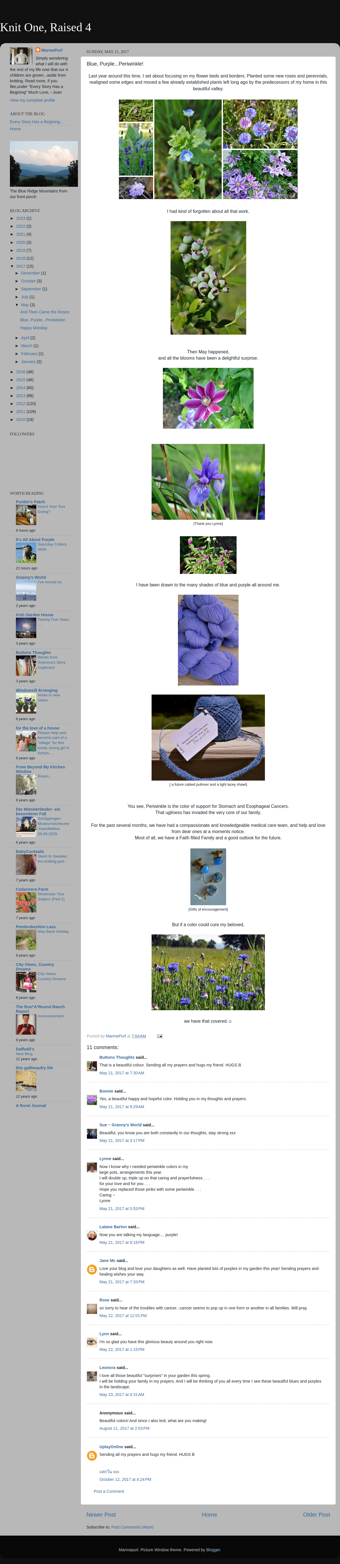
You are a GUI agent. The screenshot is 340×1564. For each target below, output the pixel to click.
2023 (21, 218)
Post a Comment (109, 1491)
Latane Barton (113, 1227)
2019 (21, 250)
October (29, 281)
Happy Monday (34, 328)
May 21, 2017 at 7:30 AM (121, 1073)
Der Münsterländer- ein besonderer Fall (38, 811)
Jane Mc (107, 1260)
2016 (21, 372)
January (29, 361)
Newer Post (101, 1514)
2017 (21, 266)
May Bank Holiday (53, 931)
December (31, 273)
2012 (21, 403)
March (27, 345)
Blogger (213, 1550)
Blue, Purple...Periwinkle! (42, 320)
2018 (21, 258)
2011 (21, 411)
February (30, 353)
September (31, 289)
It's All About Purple (35, 539)
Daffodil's (25, 1049)
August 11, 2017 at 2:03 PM (124, 1428)
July (25, 297)
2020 (21, 242)
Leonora (107, 1367)
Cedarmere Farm (32, 889)
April (26, 338)
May (25, 305)
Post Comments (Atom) (132, 1527)
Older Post (316, 1514)
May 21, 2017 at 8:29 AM (121, 1106)
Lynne (105, 1158)
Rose (104, 1300)
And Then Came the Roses (44, 312)
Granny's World (31, 577)
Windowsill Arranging (37, 690)
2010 (21, 419)
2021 (21, 234)
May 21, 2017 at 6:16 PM (121, 1242)
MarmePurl (51, 50)
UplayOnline (111, 1447)
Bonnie (106, 1091)
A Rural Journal (31, 1105)
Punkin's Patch (30, 502)
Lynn (104, 1334)
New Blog (24, 1054)
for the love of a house (38, 728)
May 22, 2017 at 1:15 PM (121, 1349)
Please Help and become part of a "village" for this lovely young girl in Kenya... (53, 743)
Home (209, 1514)
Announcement (51, 1016)
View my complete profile (32, 100)
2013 (21, 395)
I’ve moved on (50, 582)
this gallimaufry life (34, 1068)
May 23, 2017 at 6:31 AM (121, 1394)
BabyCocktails (30, 851)
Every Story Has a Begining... (36, 121)
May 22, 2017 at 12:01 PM (123, 1315)
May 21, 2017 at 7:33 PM (121, 1282)
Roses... (45, 776)
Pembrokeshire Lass (36, 926)
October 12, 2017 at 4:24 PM (125, 1479)
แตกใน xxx (109, 1471)
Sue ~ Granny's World (120, 1125)
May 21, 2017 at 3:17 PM (121, 1140)
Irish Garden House (35, 615)
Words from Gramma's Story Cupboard (51, 662)
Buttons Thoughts (117, 1057)
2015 (21, 380)
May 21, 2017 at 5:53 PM (121, 1208)
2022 (21, 226)
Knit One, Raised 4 (45, 27)
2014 (21, 387)
